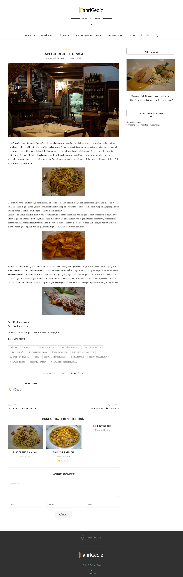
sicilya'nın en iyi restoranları (64, 362)
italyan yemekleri (59, 352)
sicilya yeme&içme (17, 362)
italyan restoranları (37, 352)
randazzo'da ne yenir (19, 357)
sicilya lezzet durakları (55, 357)
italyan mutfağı (17, 352)
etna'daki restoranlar (70, 347)
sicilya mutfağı (77, 357)
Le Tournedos (102, 426)
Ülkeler (64, 35)
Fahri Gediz (47, 35)
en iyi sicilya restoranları (21, 347)
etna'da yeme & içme (46, 347)
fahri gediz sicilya (92, 347)
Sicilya (68, 49)
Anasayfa (30, 35)
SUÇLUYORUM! (115, 35)
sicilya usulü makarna (99, 357)
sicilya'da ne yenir (38, 362)
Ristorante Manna (25, 452)
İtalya (58, 49)
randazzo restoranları (83, 352)
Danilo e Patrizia (63, 452)
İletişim (145, 35)
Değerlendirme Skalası (88, 35)
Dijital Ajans (95, 565)
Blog (132, 35)
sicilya (36, 357)
